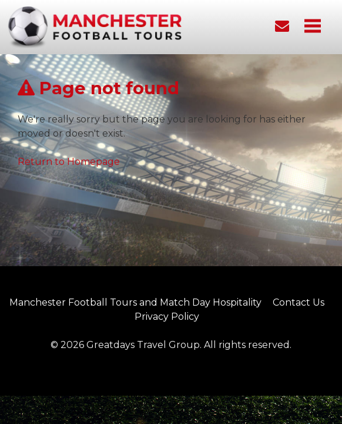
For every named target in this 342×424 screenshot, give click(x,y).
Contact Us (298, 302)
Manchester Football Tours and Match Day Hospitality (135, 302)
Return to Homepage (69, 161)
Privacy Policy (167, 316)
